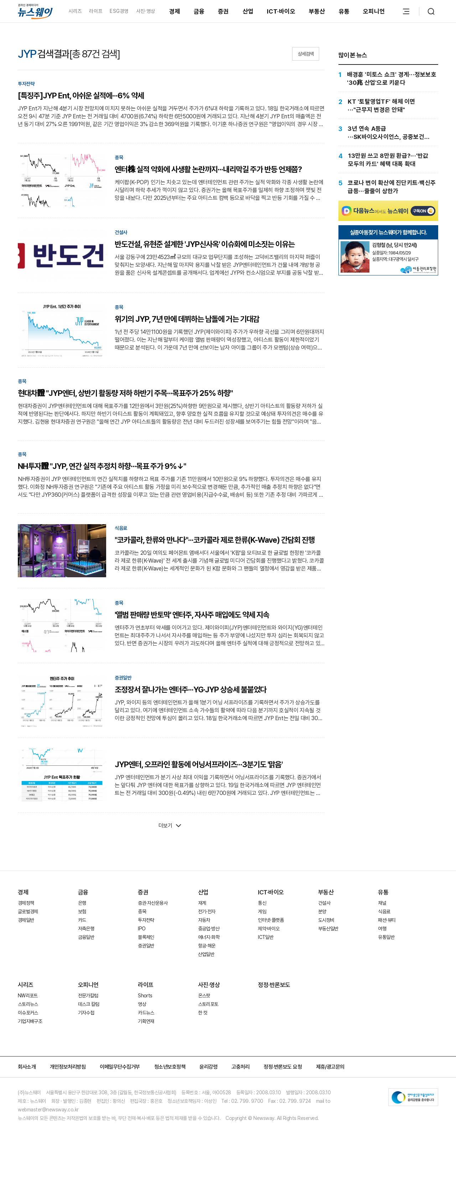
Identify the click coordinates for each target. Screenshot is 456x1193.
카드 (82, 920)
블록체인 (146, 937)
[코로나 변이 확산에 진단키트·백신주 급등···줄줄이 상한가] (388, 187)
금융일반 (86, 937)
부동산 (317, 11)
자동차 (204, 920)
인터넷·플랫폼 (271, 920)
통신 (262, 903)
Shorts (145, 995)
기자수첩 (86, 1013)
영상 (142, 1004)
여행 (382, 928)
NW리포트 (28, 995)
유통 (344, 11)
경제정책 (26, 903)
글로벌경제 (28, 911)
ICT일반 (265, 937)
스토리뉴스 (28, 1004)
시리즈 (75, 11)
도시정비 (326, 920)
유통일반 (386, 937)
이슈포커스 (28, 1013)
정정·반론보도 (274, 984)
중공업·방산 (208, 928)
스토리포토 (208, 1004)
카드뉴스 (146, 1013)
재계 (202, 903)
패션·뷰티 (386, 920)
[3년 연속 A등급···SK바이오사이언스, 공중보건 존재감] (388, 132)
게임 (262, 911)
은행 (82, 903)
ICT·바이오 (281, 11)
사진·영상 (145, 11)
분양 (322, 911)
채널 (382, 903)
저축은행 (86, 928)
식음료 (384, 911)
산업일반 (206, 954)
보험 (82, 911)
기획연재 (146, 1021)
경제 (174, 11)
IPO (141, 928)
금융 (199, 11)
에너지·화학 (208, 937)
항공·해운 (207, 946)
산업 (248, 11)
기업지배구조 (30, 1021)
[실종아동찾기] (355, 244)
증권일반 (146, 946)
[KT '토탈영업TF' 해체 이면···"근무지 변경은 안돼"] (388, 105)
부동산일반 (328, 928)
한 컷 (202, 1013)
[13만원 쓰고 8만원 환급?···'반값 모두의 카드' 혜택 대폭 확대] (388, 160)
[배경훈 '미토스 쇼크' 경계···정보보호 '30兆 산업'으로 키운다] (388, 78)
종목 (142, 911)
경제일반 (26, 920)
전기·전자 (207, 911)
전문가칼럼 (88, 995)
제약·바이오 (268, 928)
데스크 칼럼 (88, 1004)
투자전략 (146, 920)
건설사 (324, 903)
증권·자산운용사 (152, 903)
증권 (223, 11)
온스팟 (204, 995)
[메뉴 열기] (406, 11)
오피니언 (374, 11)
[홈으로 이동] (35, 11)
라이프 (95, 11)
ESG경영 (119, 11)
